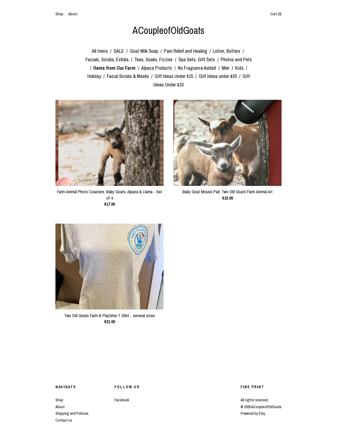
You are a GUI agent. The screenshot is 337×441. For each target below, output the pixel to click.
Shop (59, 13)
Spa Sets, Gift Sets (197, 59)
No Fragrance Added (197, 68)
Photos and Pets (236, 59)
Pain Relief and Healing (186, 51)
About (72, 13)
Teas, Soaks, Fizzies (154, 59)
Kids (240, 68)
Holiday (94, 76)
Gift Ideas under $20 (218, 76)
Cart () (276, 13)
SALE (119, 51)
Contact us (63, 420)
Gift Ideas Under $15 (174, 76)
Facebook (121, 400)
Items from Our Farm (115, 68)
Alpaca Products (157, 68)
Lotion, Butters (227, 51)
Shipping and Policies (71, 413)
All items (100, 51)
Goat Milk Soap (144, 51)
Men (226, 68)
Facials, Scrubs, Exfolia (107, 59)
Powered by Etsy (253, 413)
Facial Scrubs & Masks (128, 76)
